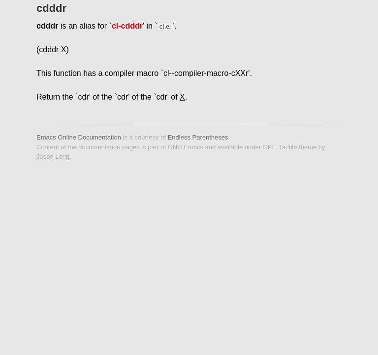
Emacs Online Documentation (78, 137)
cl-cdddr (127, 26)
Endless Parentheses (198, 137)
